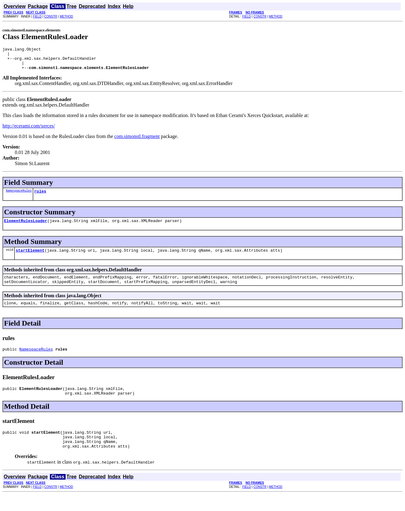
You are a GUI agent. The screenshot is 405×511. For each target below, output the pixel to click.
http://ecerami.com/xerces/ (28, 130)
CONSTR (50, 16)
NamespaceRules (19, 196)
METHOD (66, 16)
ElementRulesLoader (25, 227)
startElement (30, 257)
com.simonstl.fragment (137, 141)
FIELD (37, 16)
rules (40, 196)
